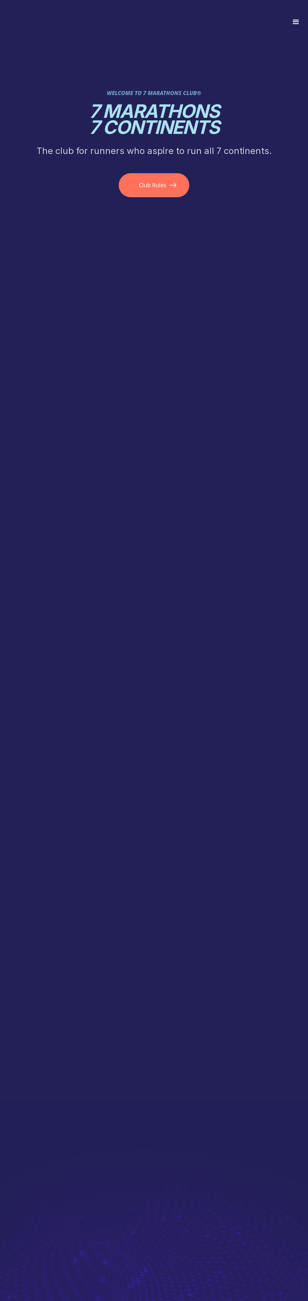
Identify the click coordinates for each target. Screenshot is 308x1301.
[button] (296, 22)
